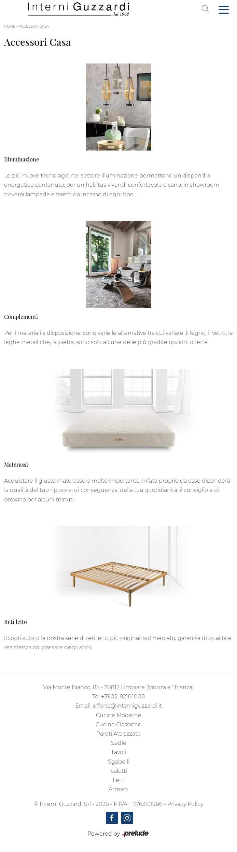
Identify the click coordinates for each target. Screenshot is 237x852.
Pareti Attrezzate (118, 733)
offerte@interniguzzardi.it (127, 705)
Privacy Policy (185, 804)
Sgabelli (118, 761)
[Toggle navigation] (223, 9)
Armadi (118, 789)
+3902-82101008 (123, 696)
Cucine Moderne (118, 715)
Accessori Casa (34, 26)
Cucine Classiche (118, 724)
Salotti (118, 771)
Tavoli (118, 752)
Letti (119, 780)
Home (9, 26)
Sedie (118, 743)
